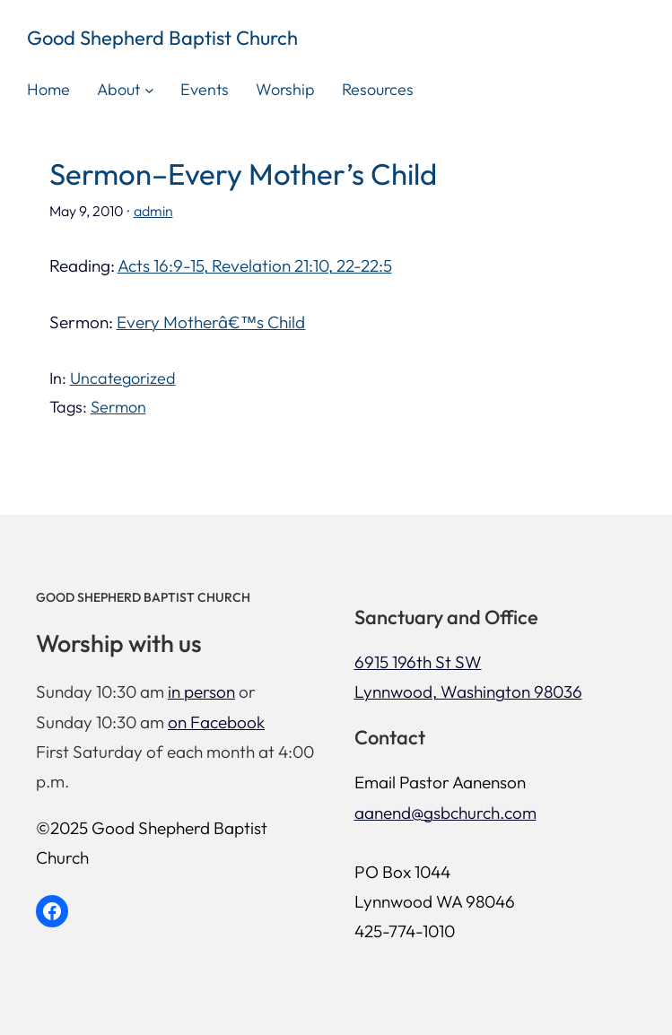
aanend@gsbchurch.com (445, 812)
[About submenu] (149, 89)
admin (153, 211)
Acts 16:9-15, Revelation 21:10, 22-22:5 (255, 265)
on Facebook (216, 722)
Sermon (118, 406)
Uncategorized (123, 378)
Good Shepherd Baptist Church (162, 37)
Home (48, 89)
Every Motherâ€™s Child (211, 322)
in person (201, 691)
